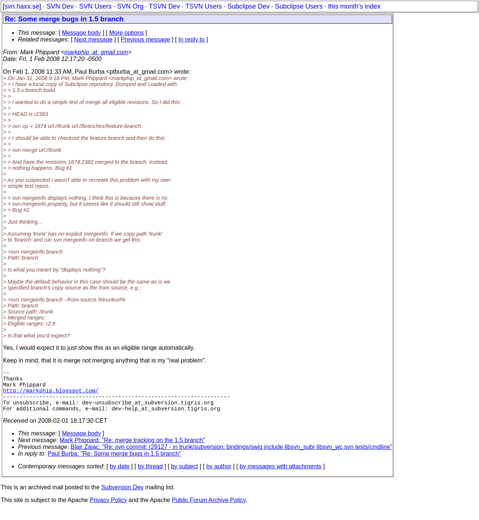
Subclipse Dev (248, 6)
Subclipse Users (299, 6)
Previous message (145, 39)
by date (119, 477)
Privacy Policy (108, 510)
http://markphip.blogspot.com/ (50, 396)
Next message (93, 39)
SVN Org (130, 6)
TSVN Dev (164, 6)
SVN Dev (59, 6)
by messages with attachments (280, 477)
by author (218, 477)
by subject (184, 477)
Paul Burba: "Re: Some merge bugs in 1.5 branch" (114, 464)
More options (126, 33)
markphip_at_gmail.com (96, 52)
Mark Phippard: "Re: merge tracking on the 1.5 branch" (132, 450)
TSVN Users (203, 6)
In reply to (192, 39)
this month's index (354, 6)
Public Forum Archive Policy (208, 510)
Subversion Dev (122, 498)
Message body (81, 33)
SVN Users (95, 6)
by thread (150, 477)
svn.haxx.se (21, 6)
